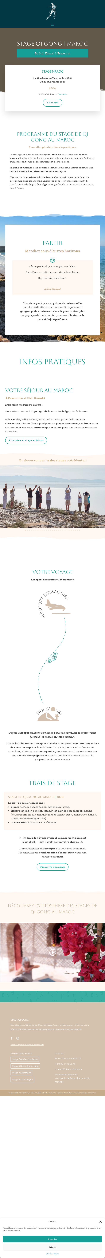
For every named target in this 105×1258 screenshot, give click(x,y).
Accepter (52, 1239)
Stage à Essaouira (21, 1072)
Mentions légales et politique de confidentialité (27, 1045)
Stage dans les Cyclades (25, 1059)
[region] (52, 498)
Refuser (53, 1247)
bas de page (62, 94)
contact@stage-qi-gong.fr (68, 1069)
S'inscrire (52, 102)
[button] (100, 1221)
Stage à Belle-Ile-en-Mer (25, 1066)
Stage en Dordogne (22, 1079)
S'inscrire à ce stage (52, 867)
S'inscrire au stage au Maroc (26, 440)
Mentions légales (52, 1254)
